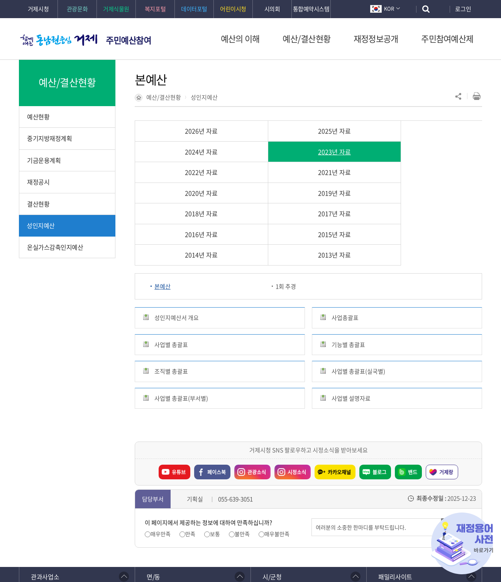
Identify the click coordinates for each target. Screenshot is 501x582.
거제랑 (446, 389)
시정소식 (297, 389)
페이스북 (216, 389)
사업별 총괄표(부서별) (181, 316)
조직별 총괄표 (171, 289)
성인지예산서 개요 (176, 236)
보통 (215, 451)
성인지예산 (204, 97)
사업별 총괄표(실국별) (358, 289)
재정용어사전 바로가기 (462, 543)
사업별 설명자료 (351, 316)
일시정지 (81, 517)
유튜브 (179, 389)
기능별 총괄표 (348, 262)
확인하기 (200, 559)
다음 (95, 517)
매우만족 (161, 451)
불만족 (242, 451)
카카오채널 (339, 389)
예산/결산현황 (163, 97)
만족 (190, 451)
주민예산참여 (128, 40)
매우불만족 (276, 451)
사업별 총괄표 (171, 262)
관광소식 (256, 389)
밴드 (412, 389)
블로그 (379, 389)
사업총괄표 (345, 236)
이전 (67, 517)
